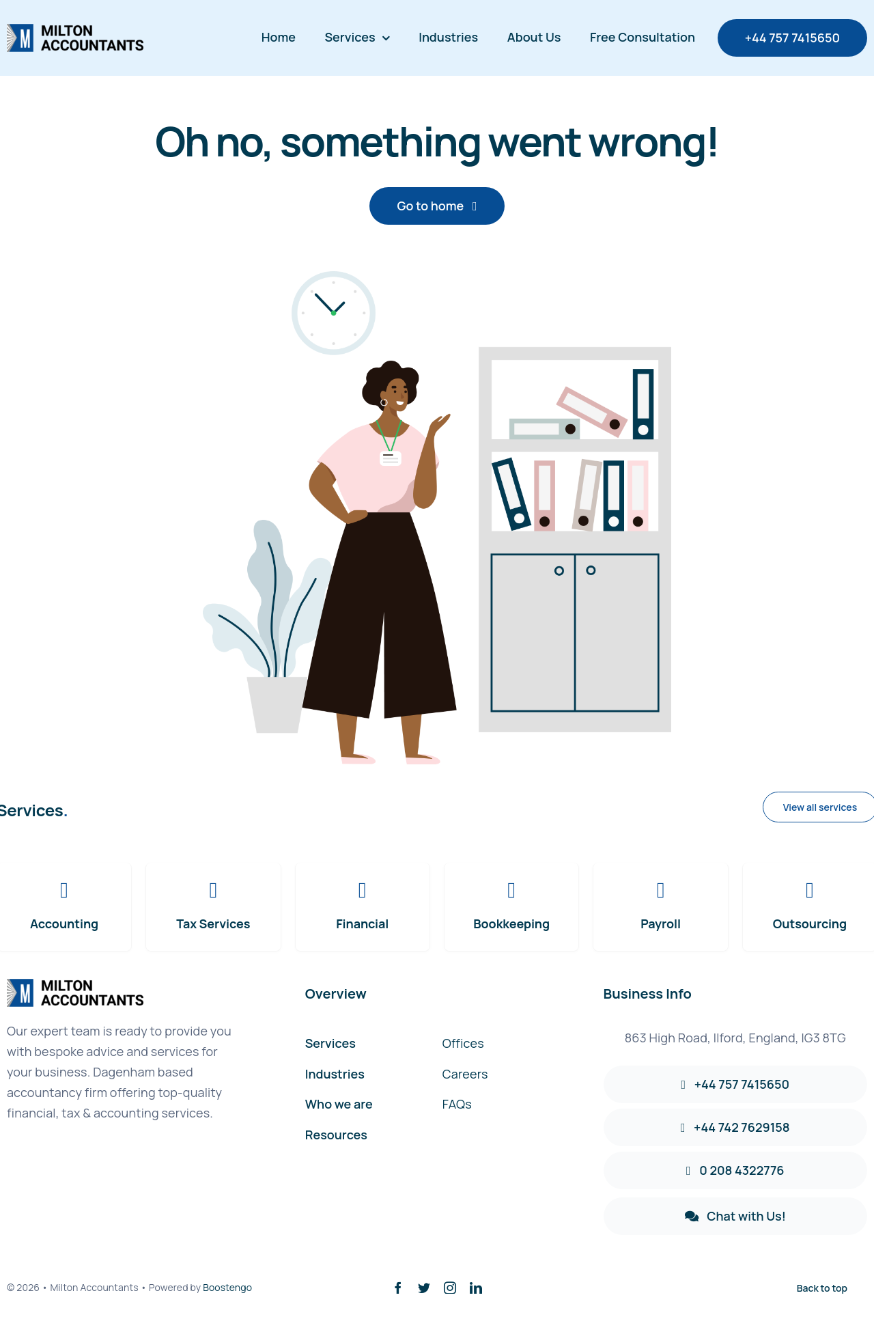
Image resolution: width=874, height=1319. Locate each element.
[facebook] (398, 1287)
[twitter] (424, 1287)
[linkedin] (476, 1287)
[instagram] (450, 1287)
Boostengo (227, 1287)
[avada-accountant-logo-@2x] (75, 30)
